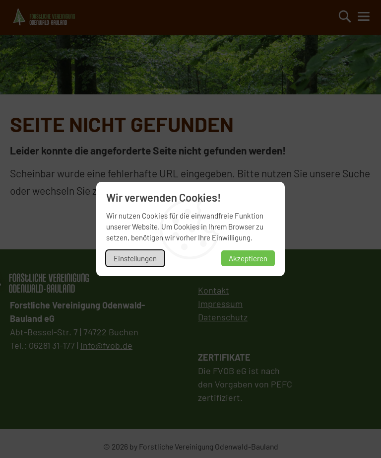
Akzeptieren (248, 258)
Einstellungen (135, 258)
